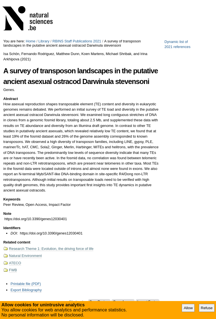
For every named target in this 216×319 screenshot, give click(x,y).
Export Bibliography (26, 290)
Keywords (12, 199)
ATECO (15, 263)
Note (7, 213)
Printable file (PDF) (25, 284)
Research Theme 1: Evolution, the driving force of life (51, 249)
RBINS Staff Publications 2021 (76, 41)
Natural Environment (25, 256)
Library (44, 41)
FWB (13, 270)
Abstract (10, 99)
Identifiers (12, 228)
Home (30, 41)
